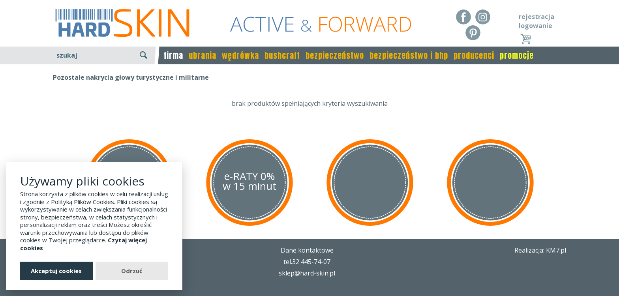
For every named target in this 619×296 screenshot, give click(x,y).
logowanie (535, 25)
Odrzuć (132, 271)
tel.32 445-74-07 (306, 261)
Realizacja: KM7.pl (540, 250)
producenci (474, 55)
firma (173, 55)
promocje (517, 55)
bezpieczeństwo (335, 55)
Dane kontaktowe (307, 250)
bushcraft (282, 55)
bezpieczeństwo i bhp (409, 55)
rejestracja (536, 16)
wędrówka (240, 55)
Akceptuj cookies (56, 271)
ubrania (202, 55)
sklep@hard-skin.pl (307, 273)
